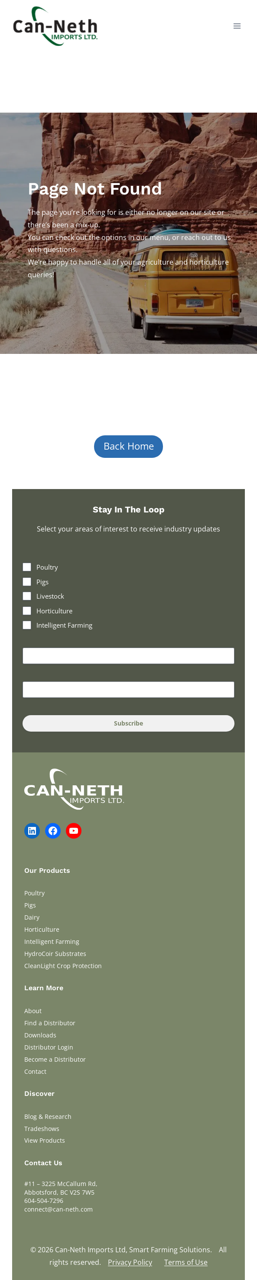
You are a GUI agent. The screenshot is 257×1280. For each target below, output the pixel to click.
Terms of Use (186, 1262)
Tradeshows (41, 1128)
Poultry (47, 567)
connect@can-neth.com (58, 1209)
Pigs (42, 581)
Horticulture (54, 610)
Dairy (31, 917)
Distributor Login (48, 1047)
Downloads (40, 1035)
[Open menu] (237, 25)
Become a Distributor (55, 1059)
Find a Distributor (49, 1023)
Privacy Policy (130, 1262)
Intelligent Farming (64, 625)
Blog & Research (48, 1116)
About (33, 1011)
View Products (44, 1140)
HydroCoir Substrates (55, 953)
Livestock (50, 596)
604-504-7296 (43, 1200)
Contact (35, 1071)
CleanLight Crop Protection (63, 966)
